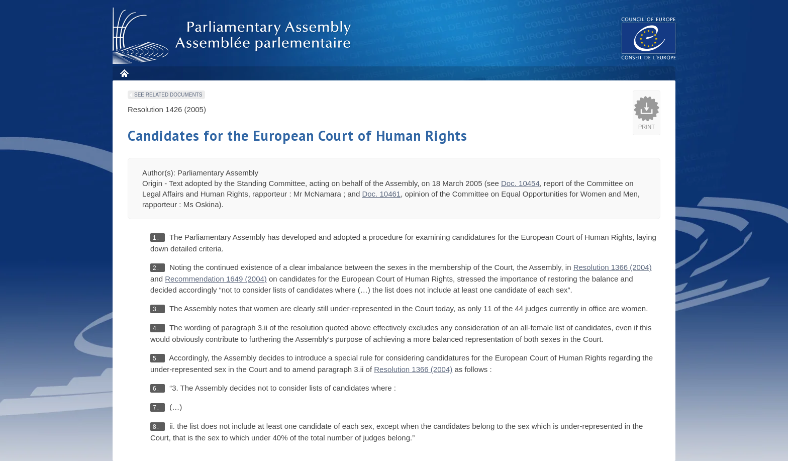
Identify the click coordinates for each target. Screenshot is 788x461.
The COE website (648, 38)
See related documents (168, 95)
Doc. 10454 (520, 183)
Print (646, 127)
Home (124, 73)
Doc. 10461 (381, 194)
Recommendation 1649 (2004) (216, 278)
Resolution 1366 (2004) (612, 267)
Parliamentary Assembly (234, 36)
